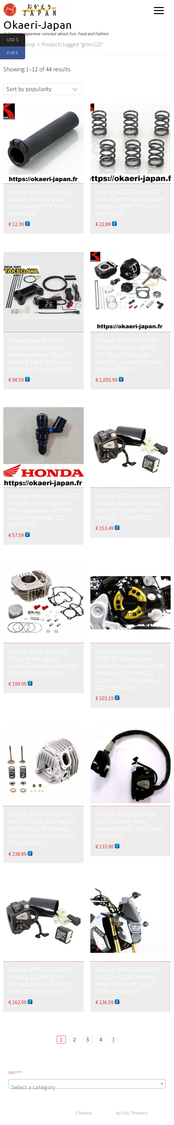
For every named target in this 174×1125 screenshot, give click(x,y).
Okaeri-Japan (37, 25)
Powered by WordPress (51, 1113)
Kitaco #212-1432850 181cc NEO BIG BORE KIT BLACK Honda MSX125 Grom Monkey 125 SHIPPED (129, 355)
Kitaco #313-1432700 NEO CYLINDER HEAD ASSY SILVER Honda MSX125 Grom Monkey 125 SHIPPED (42, 829)
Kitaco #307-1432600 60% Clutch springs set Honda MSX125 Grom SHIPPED (129, 203)
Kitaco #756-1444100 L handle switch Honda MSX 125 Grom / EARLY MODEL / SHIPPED (129, 507)
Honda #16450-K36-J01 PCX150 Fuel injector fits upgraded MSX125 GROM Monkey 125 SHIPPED (43, 511)
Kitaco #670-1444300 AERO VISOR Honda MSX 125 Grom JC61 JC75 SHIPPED (128, 980)
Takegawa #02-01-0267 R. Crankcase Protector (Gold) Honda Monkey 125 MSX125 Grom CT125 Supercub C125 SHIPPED (130, 669)
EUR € (16, 53)
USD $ (16, 40)
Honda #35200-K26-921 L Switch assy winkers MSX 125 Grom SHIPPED (129, 825)
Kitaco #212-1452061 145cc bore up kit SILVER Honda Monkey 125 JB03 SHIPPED (42, 662)
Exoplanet (104, 1113)
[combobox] (87, 1084)
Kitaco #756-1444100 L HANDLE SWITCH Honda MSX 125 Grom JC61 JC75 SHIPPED (42, 980)
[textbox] (87, 1087)
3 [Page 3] (87, 1039)
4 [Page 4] (100, 1039)
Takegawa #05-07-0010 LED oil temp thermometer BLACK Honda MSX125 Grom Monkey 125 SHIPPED (40, 355)
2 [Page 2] (74, 1039)
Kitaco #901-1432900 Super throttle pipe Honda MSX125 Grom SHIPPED (40, 203)
